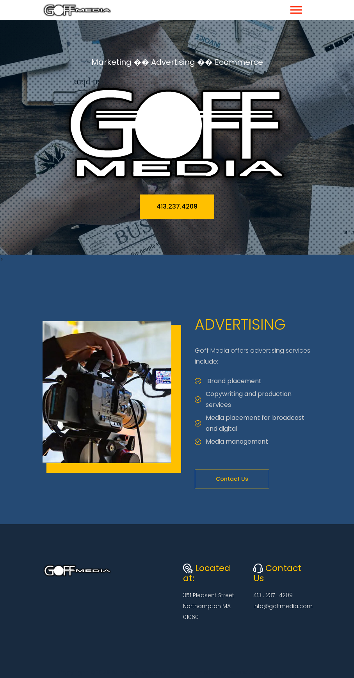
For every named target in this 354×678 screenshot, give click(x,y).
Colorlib (285, 672)
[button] (296, 8)
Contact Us (232, 479)
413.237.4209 (177, 206)
